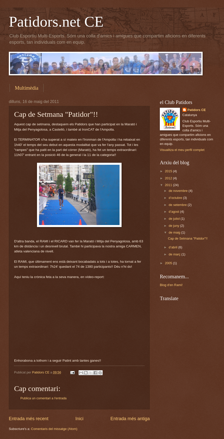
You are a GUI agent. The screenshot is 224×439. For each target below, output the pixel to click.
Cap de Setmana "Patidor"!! (187, 238)
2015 (169, 171)
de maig (175, 232)
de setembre (178, 205)
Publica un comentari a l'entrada (43, 398)
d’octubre (176, 198)
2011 (169, 185)
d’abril (173, 247)
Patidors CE (197, 110)
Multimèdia (26, 88)
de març (175, 254)
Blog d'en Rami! (171, 285)
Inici (79, 418)
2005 (169, 263)
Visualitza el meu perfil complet (182, 150)
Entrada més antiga (130, 418)
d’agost (174, 211)
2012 (169, 178)
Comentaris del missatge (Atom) (54, 429)
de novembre (179, 191)
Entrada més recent (28, 418)
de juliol (174, 219)
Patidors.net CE (56, 21)
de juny (174, 226)
